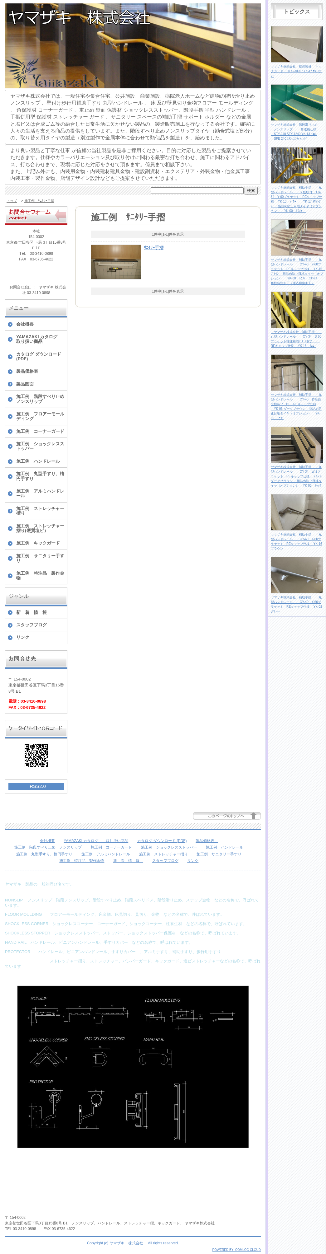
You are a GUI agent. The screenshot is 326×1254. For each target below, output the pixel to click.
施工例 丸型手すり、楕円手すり (40, 476)
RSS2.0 (38, 786)
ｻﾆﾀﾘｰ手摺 (153, 247)
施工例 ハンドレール (38, 461)
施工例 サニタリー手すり (40, 558)
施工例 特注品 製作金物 (40, 575)
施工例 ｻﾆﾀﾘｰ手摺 (39, 201)
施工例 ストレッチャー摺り (40, 511)
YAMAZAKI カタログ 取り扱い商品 (41, 339)
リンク (22, 637)
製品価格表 (29, 371)
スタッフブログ (31, 624)
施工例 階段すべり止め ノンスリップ (41, 399)
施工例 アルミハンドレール (40, 493)
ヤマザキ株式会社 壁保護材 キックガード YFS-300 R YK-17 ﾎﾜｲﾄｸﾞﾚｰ (296, 71)
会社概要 (25, 323)
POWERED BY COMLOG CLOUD (236, 1250)
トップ (12, 201)
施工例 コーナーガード (40, 431)
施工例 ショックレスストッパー (40, 446)
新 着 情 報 (33, 612)
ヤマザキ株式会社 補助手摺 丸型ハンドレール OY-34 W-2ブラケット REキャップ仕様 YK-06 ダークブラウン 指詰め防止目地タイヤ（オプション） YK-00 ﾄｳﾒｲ (296, 476)
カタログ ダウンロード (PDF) (38, 356)
